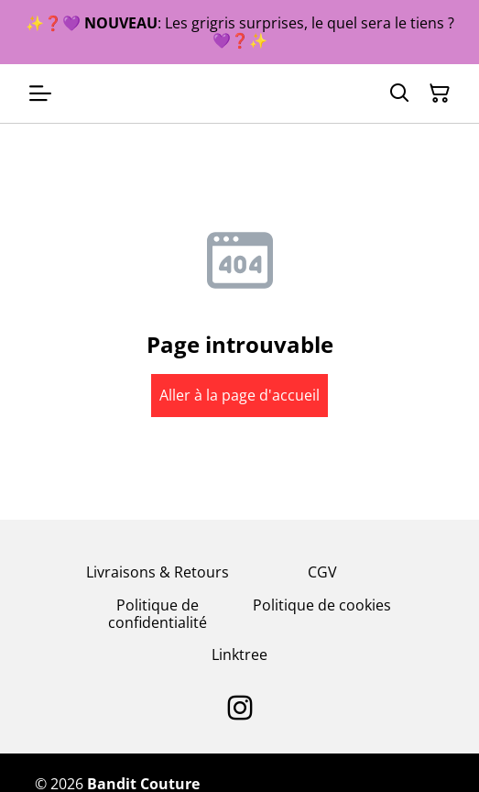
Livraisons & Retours (157, 572)
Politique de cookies (322, 605)
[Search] (399, 93)
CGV (322, 572)
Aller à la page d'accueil (239, 395)
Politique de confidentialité (157, 613)
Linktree (239, 654)
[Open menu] (40, 93)
